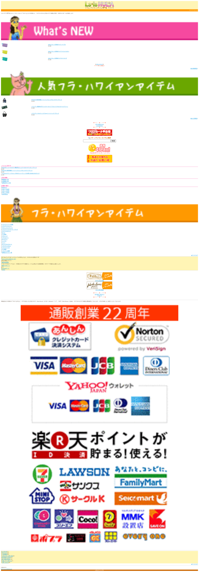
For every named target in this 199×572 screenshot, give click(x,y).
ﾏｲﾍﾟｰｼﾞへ (4, 552)
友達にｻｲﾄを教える (7, 560)
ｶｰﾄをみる (4, 551)
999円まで (4, 187)
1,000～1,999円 (5, 189)
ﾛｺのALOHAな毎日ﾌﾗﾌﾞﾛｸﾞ (9, 259)
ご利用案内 (4, 554)
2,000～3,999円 (5, 191)
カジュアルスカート (7, 244)
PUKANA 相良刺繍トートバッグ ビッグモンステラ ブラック (46, 99)
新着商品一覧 (5, 179)
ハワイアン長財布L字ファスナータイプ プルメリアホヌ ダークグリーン (49, 106)
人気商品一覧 (5, 181)
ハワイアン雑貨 (6, 251)
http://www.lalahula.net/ (6, 569)
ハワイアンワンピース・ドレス (10, 229)
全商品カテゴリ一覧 (7, 252)
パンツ (3, 242)
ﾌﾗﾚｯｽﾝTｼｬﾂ (99, 64)
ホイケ (3, 232)
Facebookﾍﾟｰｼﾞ (5, 268)
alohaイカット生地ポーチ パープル (57, 44)
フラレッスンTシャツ (7, 227)
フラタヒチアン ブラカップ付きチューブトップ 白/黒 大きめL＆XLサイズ (20, 173)
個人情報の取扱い (6, 559)
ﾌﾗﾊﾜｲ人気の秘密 (99, 280)
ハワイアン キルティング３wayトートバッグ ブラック (45, 113)
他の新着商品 (193, 68)
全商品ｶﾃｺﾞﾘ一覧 (6, 182)
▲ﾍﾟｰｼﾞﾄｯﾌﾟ (194, 255)
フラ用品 (4, 234)
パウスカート (5, 237)
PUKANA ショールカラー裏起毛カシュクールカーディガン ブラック (19, 167)
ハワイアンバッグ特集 (7, 224)
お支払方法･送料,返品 (7, 556)
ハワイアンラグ (6, 247)
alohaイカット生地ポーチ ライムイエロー (58, 51)
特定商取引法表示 (6, 557)
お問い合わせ (5, 562)
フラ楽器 (4, 249)
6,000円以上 (5, 194)
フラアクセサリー (6, 231)
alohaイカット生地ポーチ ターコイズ (57, 58)
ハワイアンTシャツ (7, 226)
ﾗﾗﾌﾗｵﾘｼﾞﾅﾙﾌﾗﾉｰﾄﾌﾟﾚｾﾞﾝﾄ (99, 295)
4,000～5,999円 (5, 192)
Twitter (3, 269)
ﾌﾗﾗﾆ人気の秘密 (99, 290)
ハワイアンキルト (6, 246)
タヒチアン (4, 239)
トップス (4, 241)
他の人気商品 (193, 118)
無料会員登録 (5, 262)
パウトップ (4, 236)
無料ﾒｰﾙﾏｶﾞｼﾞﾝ (6, 265)
